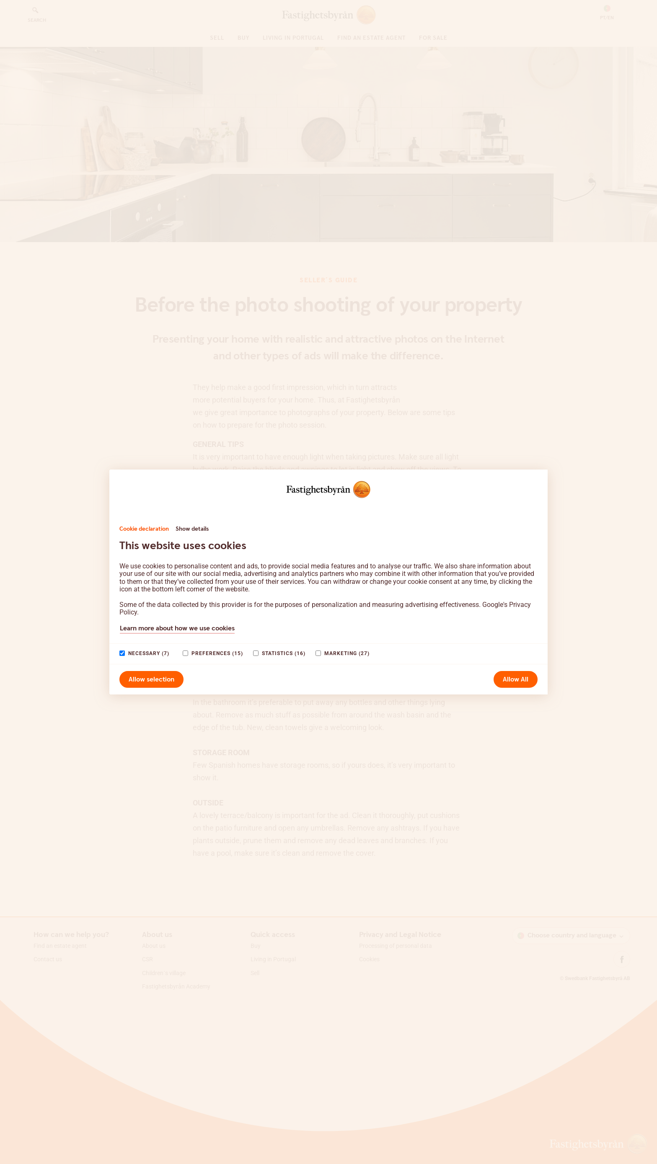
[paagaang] (122, 653)
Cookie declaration (144, 529)
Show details (192, 529)
